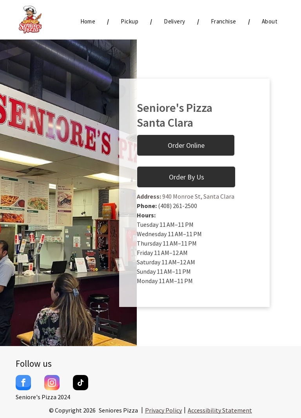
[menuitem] (89, 21)
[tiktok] (80, 383)
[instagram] (52, 383)
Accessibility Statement (220, 410)
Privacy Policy (163, 410)
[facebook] (23, 383)
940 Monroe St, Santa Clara (197, 196)
